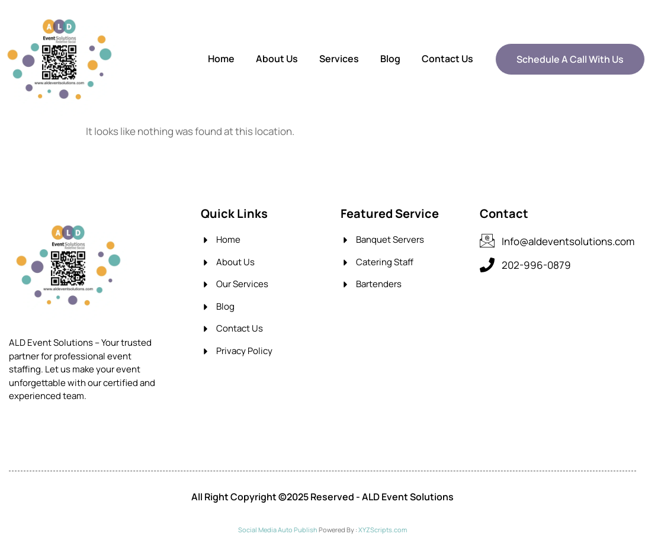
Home (221, 58)
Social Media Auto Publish (277, 529)
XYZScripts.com (382, 529)
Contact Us (447, 58)
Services (339, 58)
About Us (277, 58)
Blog (390, 58)
